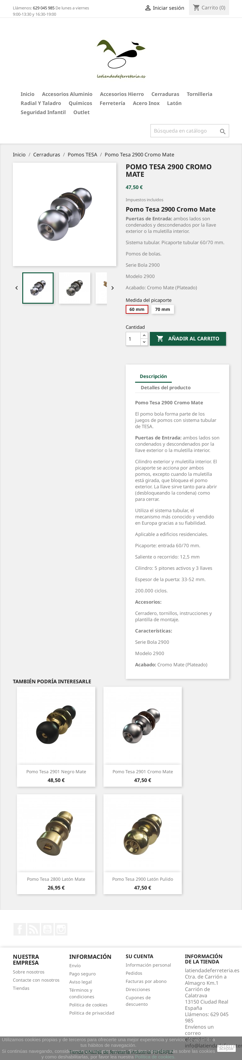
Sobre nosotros (29, 972)
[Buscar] (189, 130)
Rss (33, 929)
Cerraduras (165, 94)
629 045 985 (44, 8)
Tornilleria (200, 94)
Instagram (61, 929)
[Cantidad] (133, 339)
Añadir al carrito (187, 339)
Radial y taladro (41, 103)
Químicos (80, 103)
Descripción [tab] (153, 376)
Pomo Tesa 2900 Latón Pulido (142, 879)
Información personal (148, 965)
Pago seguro (82, 974)
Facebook (19, 929)
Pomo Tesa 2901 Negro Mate (56, 771)
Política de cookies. (155, 1056)
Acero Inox (146, 103)
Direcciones (138, 989)
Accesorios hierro (122, 94)
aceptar (226, 1048)
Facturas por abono (146, 981)
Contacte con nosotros (36, 980)
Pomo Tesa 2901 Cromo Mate (143, 771)
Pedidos (134, 973)
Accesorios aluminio (67, 94)
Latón (174, 103)
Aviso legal (80, 982)
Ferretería (112, 103)
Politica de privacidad (91, 1013)
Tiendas (21, 988)
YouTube (47, 929)
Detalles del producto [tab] (166, 387)
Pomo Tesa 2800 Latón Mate (56, 879)
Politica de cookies (88, 1005)
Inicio (27, 94)
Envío (75, 965)
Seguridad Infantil (43, 112)
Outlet (81, 112)
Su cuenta (139, 956)
